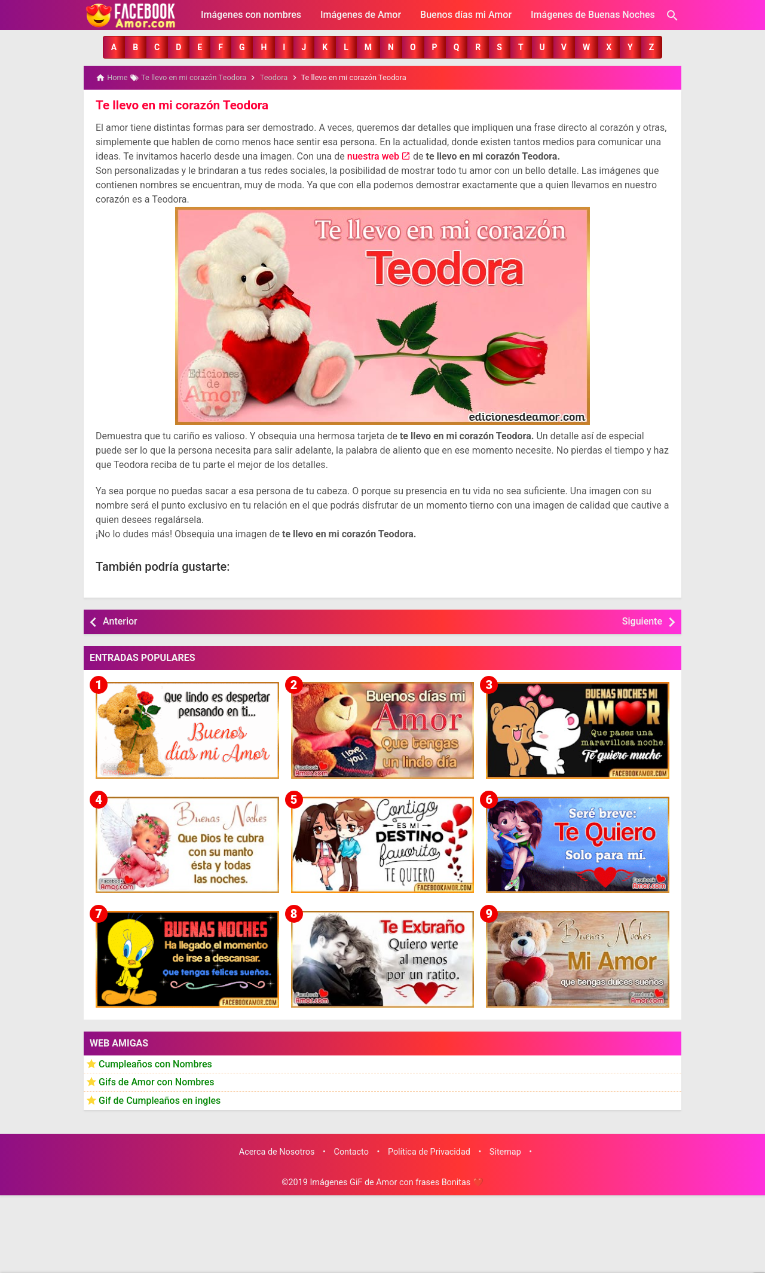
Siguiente (642, 620)
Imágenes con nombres (251, 14)
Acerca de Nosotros (277, 1151)
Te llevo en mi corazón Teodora (179, 104)
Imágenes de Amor (360, 14)
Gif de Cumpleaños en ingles (160, 1099)
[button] (114, 47)
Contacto (351, 1151)
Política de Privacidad (429, 1151)
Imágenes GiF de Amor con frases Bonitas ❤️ (396, 1182)
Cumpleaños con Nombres (155, 1063)
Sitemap (505, 1151)
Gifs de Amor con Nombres (157, 1081)
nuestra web (373, 155)
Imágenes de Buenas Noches (593, 14)
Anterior (120, 620)
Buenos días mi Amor (466, 14)
